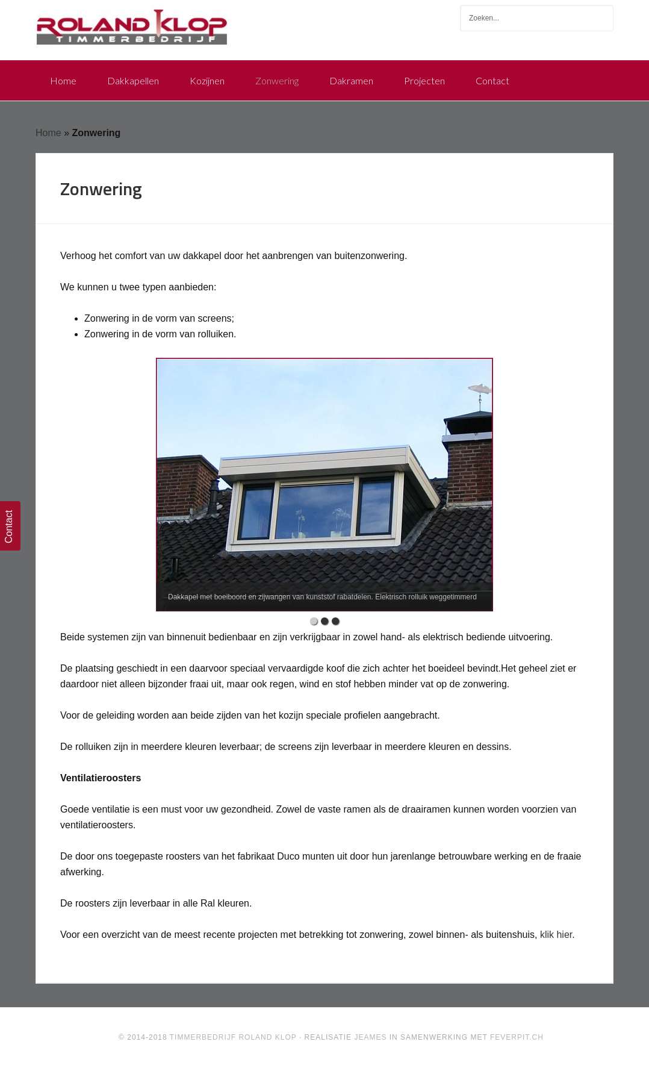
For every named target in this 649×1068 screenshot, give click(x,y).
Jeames (370, 1037)
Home (48, 133)
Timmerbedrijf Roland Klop (132, 24)
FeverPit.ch (517, 1037)
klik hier (556, 934)
